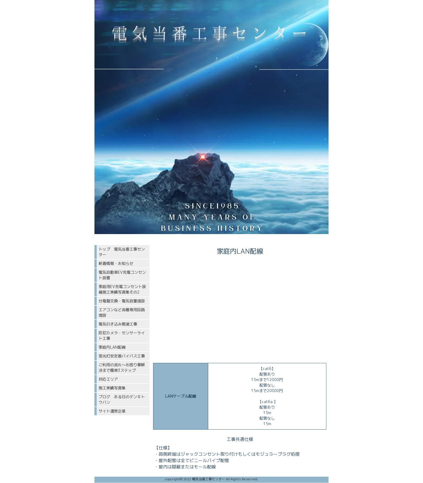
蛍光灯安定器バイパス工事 (122, 356)
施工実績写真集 (112, 387)
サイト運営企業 (112, 411)
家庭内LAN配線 (112, 347)
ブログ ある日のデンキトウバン (122, 399)
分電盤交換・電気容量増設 (122, 300)
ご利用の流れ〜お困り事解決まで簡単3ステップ (122, 367)
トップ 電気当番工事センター (122, 251)
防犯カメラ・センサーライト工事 (122, 335)
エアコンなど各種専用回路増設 (122, 312)
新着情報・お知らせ (116, 263)
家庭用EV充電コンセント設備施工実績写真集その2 (122, 289)
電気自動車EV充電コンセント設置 (122, 275)
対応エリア (108, 379)
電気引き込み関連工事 (118, 324)
